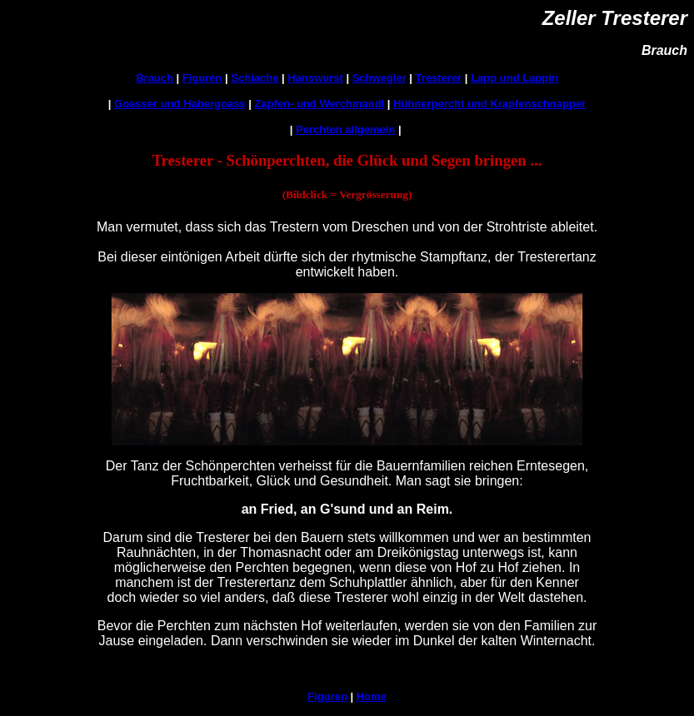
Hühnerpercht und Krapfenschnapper (489, 103)
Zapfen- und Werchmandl (319, 103)
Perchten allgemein (345, 129)
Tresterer (439, 78)
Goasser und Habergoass (180, 103)
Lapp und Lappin (514, 78)
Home (372, 696)
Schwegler (379, 78)
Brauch (154, 78)
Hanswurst (314, 78)
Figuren (202, 78)
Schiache (254, 78)
